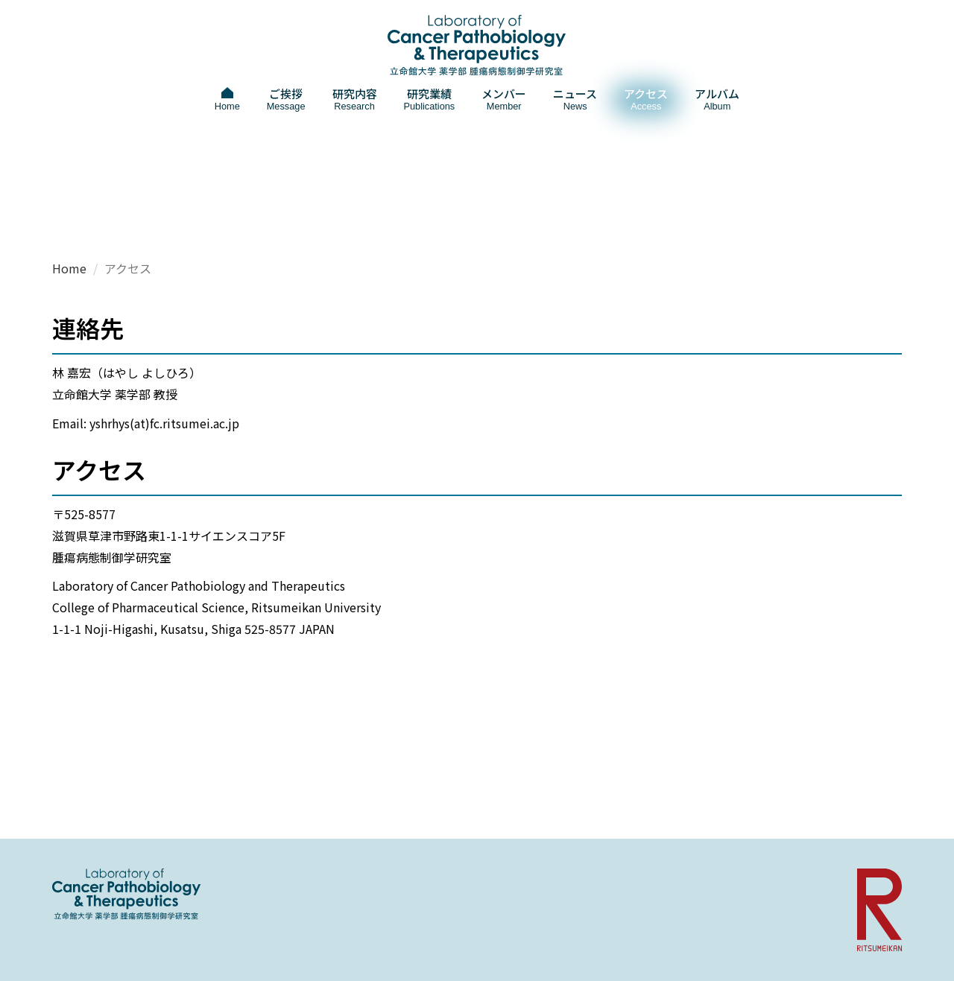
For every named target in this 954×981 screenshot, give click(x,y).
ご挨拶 (286, 99)
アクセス (646, 99)
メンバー (503, 99)
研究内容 (354, 99)
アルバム (717, 99)
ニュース (575, 99)
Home (69, 268)
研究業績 (429, 99)
